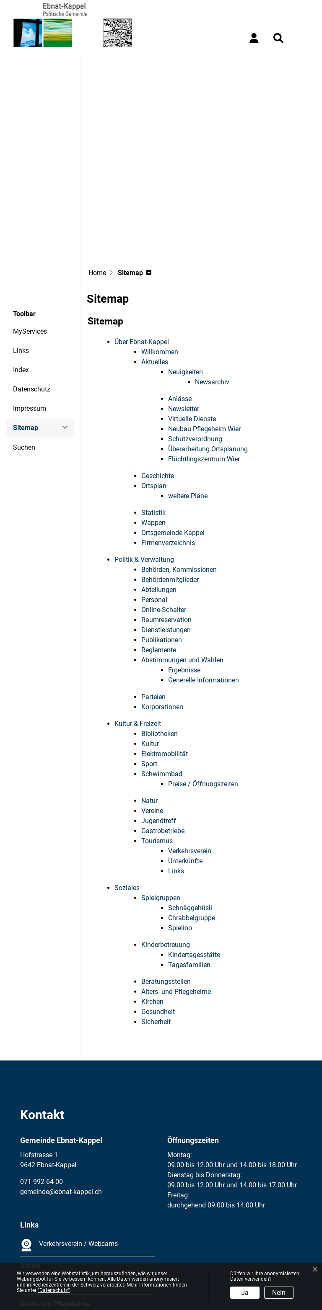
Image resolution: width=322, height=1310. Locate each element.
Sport (149, 688)
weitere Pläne (188, 421)
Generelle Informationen (203, 605)
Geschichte (157, 400)
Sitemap (36, 355)
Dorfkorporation (43, 1209)
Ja (245, 1293)
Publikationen (161, 565)
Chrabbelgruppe (191, 843)
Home (97, 197)
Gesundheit (158, 936)
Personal (154, 524)
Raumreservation (166, 544)
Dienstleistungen (166, 554)
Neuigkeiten (185, 297)
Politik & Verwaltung (144, 484)
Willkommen (159, 277)
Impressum (29, 333)
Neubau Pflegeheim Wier (204, 354)
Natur (149, 725)
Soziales (127, 812)
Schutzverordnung (195, 364)
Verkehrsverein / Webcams (69, 1169)
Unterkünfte (185, 786)
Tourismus (157, 766)
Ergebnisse (184, 595)
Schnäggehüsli (190, 832)
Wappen (153, 447)
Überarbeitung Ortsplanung (208, 374)
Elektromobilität (164, 678)
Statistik (153, 437)
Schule (30, 1190)
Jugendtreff (158, 745)
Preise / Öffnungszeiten (203, 709)
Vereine (152, 735)
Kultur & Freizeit (137, 648)
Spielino (180, 853)
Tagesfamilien (189, 889)
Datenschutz (31, 314)
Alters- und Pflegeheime (176, 916)
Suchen (24, 372)
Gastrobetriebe (162, 755)
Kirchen (152, 926)
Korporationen (162, 632)
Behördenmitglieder (170, 504)
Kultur (150, 668)
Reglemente (158, 575)
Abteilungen (159, 514)
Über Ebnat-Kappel (141, 266)
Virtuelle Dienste (192, 343)
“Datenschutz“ (54, 1290)
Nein (279, 1293)
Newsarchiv (212, 307)
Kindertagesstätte (194, 879)
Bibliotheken (159, 658)
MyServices (30, 256)
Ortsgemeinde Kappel (173, 457)
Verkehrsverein (189, 776)
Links (21, 275)
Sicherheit (156, 946)
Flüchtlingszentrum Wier (204, 384)
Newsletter (183, 333)
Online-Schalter (163, 534)
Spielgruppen (160, 822)
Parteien (153, 621)
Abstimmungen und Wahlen (182, 585)
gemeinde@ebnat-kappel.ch (61, 1116)
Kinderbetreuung (165, 869)
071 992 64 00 (41, 1106)
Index (21, 295)
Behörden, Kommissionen (179, 494)
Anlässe (180, 323)
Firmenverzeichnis (168, 467)
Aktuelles (154, 287)
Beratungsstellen (166, 906)
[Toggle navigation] (303, 38)
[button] (280, 38)
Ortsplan (153, 410)
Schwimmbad (161, 699)
